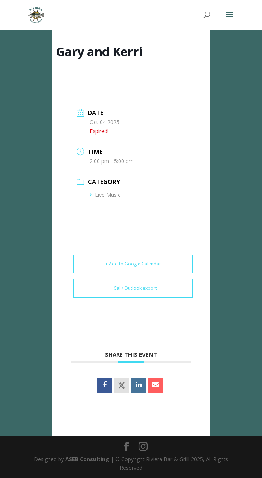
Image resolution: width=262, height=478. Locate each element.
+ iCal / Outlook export (133, 288)
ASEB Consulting (87, 459)
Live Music (105, 194)
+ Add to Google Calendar (133, 264)
